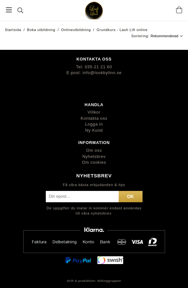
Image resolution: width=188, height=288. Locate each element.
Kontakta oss (94, 118)
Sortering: (141, 36)
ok (130, 196)
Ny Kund (94, 130)
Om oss (94, 150)
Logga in (94, 124)
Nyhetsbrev (93, 156)
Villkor (94, 112)
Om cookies (94, 162)
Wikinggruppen (109, 280)
